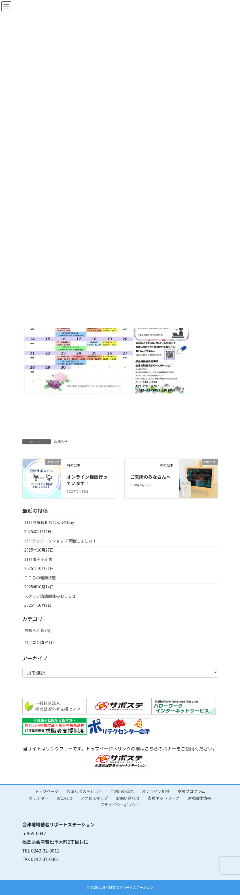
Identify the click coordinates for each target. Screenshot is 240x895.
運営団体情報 (199, 798)
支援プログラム (191, 791)
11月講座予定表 (38, 559)
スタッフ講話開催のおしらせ (50, 596)
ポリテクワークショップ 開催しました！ (60, 541)
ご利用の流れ (122, 791)
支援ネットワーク (163, 798)
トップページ (47, 791)
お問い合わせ (128, 798)
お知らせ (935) (37, 630)
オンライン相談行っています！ (87, 479)
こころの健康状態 (40, 577)
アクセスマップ (94, 798)
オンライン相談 (156, 791)
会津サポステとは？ (84, 791)
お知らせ (61, 441)
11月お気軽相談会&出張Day (49, 522)
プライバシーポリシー (120, 804)
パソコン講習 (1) (39, 642)
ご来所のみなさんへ (150, 476)
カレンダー (39, 798)
